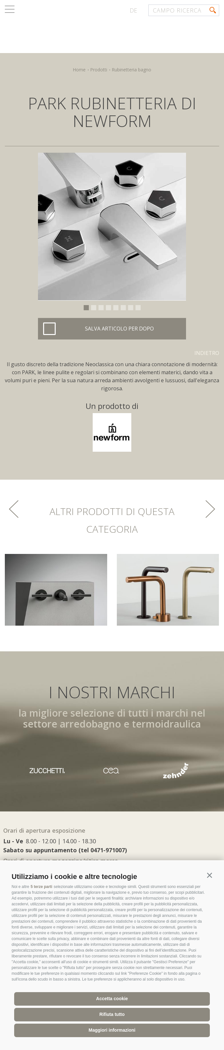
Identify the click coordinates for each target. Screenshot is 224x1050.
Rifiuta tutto (112, 1014)
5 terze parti (41, 886)
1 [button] (86, 307)
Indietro (206, 353)
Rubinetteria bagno (131, 70)
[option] (112, 227)
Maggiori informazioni (112, 1030)
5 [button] (115, 307)
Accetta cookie (112, 998)
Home (79, 70)
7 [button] (130, 307)
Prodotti (98, 70)
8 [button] (138, 307)
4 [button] (108, 307)
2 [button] (93, 307)
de (133, 10)
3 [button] (101, 307)
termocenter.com (82, 30)
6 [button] (123, 307)
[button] (209, 875)
